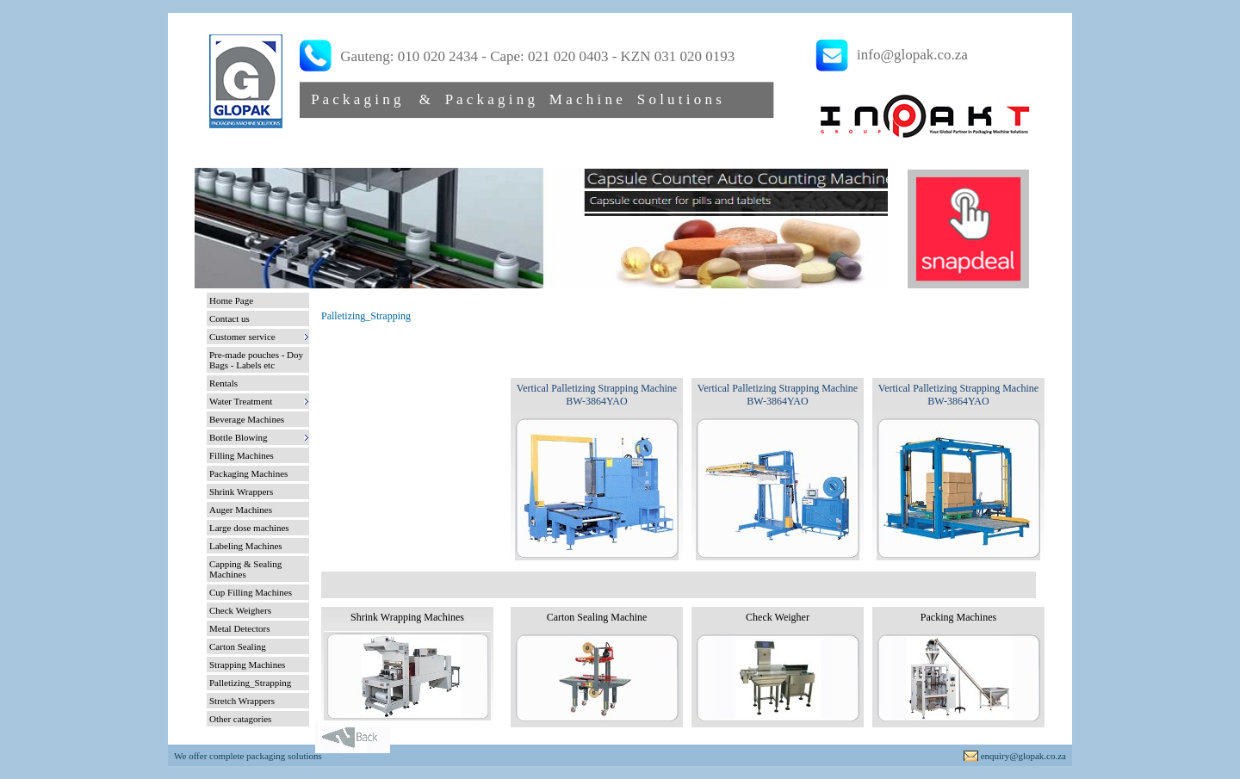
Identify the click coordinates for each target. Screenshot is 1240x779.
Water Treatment (240, 401)
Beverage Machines (246, 419)
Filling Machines (241, 455)
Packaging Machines (248, 473)
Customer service (242, 336)
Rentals (223, 383)
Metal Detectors (239, 628)
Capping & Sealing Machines (245, 569)
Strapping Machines (247, 664)
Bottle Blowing (238, 437)
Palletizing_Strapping (250, 682)
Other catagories (240, 719)
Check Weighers (240, 610)
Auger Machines (240, 509)
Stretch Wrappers (242, 701)
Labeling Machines (245, 546)
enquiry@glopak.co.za (1023, 756)
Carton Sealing (237, 646)
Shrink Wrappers (241, 491)
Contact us (229, 318)
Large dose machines (249, 527)
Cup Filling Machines (250, 592)
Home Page (231, 300)
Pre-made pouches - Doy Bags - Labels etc (256, 359)
